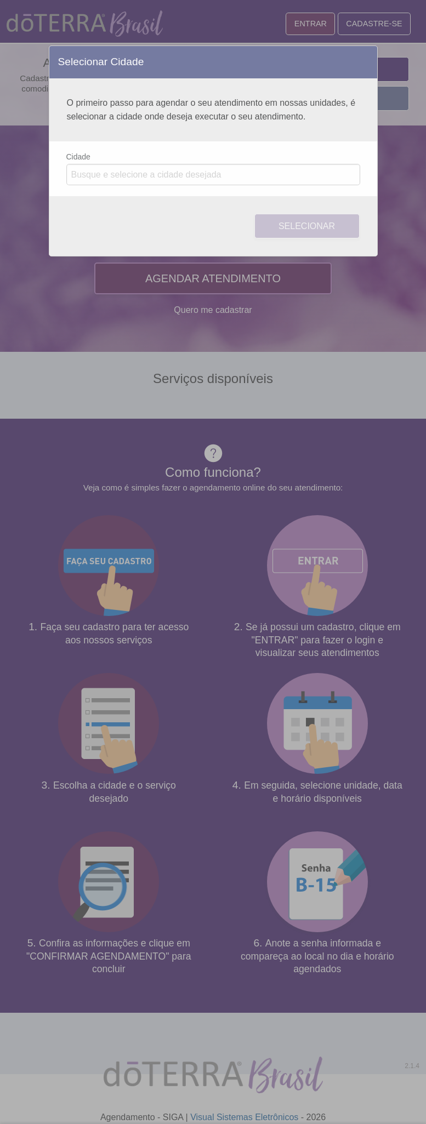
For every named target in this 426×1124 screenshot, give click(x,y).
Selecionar (307, 226)
